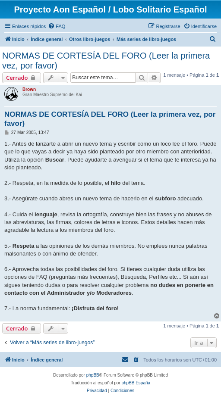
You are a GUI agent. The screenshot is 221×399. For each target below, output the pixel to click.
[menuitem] (56, 26)
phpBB (92, 375)
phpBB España (135, 382)
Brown (29, 89)
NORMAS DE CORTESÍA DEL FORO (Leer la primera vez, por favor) (106, 60)
